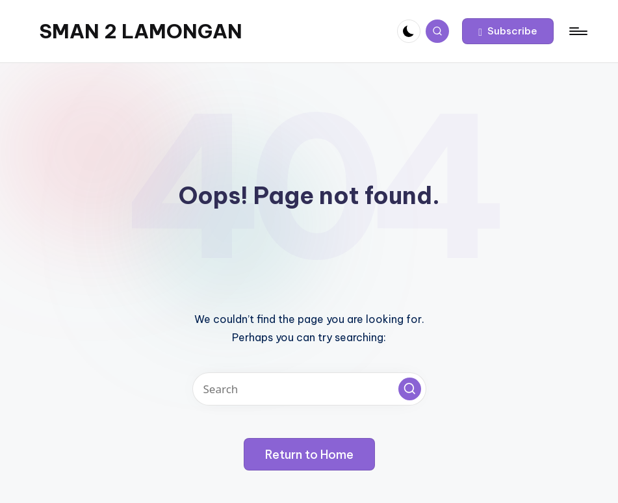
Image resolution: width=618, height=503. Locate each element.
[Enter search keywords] (309, 389)
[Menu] (577, 31)
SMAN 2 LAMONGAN (140, 31)
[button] (508, 31)
